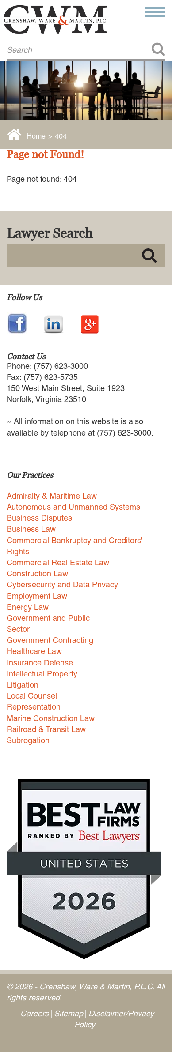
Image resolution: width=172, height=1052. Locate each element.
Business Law (31, 529)
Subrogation (28, 740)
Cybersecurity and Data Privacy (62, 584)
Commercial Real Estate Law (58, 562)
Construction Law (37, 573)
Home (36, 136)
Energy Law (28, 607)
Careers (34, 1013)
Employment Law (37, 596)
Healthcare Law (34, 651)
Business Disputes (39, 517)
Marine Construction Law (51, 718)
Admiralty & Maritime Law (52, 495)
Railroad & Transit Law (46, 729)
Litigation (22, 684)
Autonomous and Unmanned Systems (73, 506)
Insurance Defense (40, 662)
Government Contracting (50, 640)
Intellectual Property (42, 673)
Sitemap (68, 1013)
